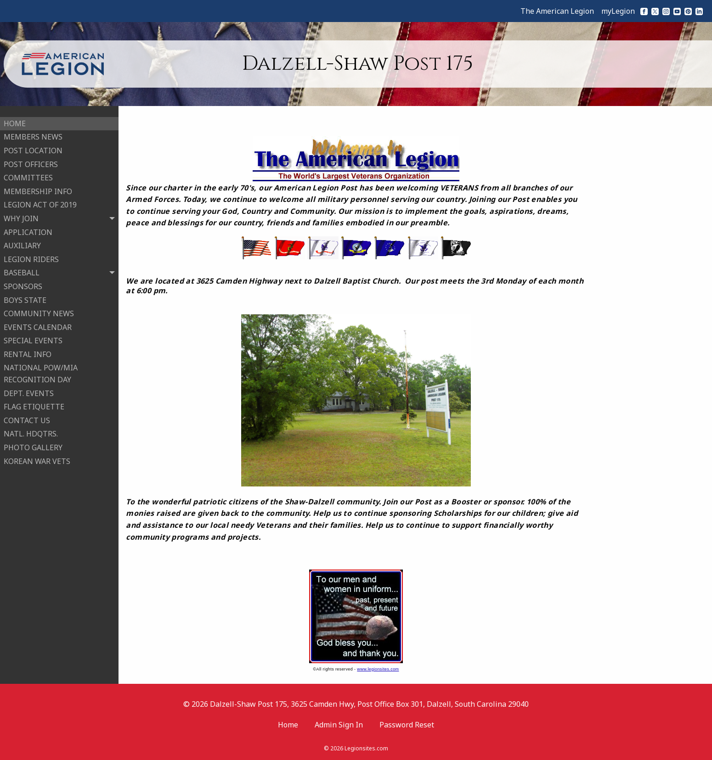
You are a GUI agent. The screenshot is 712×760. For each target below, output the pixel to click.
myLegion (618, 11)
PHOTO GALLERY (33, 444)
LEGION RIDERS (31, 256)
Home (288, 725)
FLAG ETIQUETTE (34, 403)
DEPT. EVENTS (29, 390)
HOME (15, 120)
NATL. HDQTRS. (31, 430)
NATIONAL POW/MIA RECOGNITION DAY (41, 370)
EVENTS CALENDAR (38, 324)
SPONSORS (23, 283)
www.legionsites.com (378, 669)
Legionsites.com (366, 748)
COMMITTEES (28, 174)
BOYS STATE (25, 296)
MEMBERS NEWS (33, 134)
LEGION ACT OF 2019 (40, 201)
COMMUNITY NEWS (39, 310)
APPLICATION (28, 229)
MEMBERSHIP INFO (38, 188)
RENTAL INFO (27, 351)
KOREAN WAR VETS (37, 458)
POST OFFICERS (31, 161)
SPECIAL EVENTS (33, 337)
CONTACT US (27, 417)
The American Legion (557, 11)
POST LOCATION (33, 147)
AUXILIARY (22, 242)
